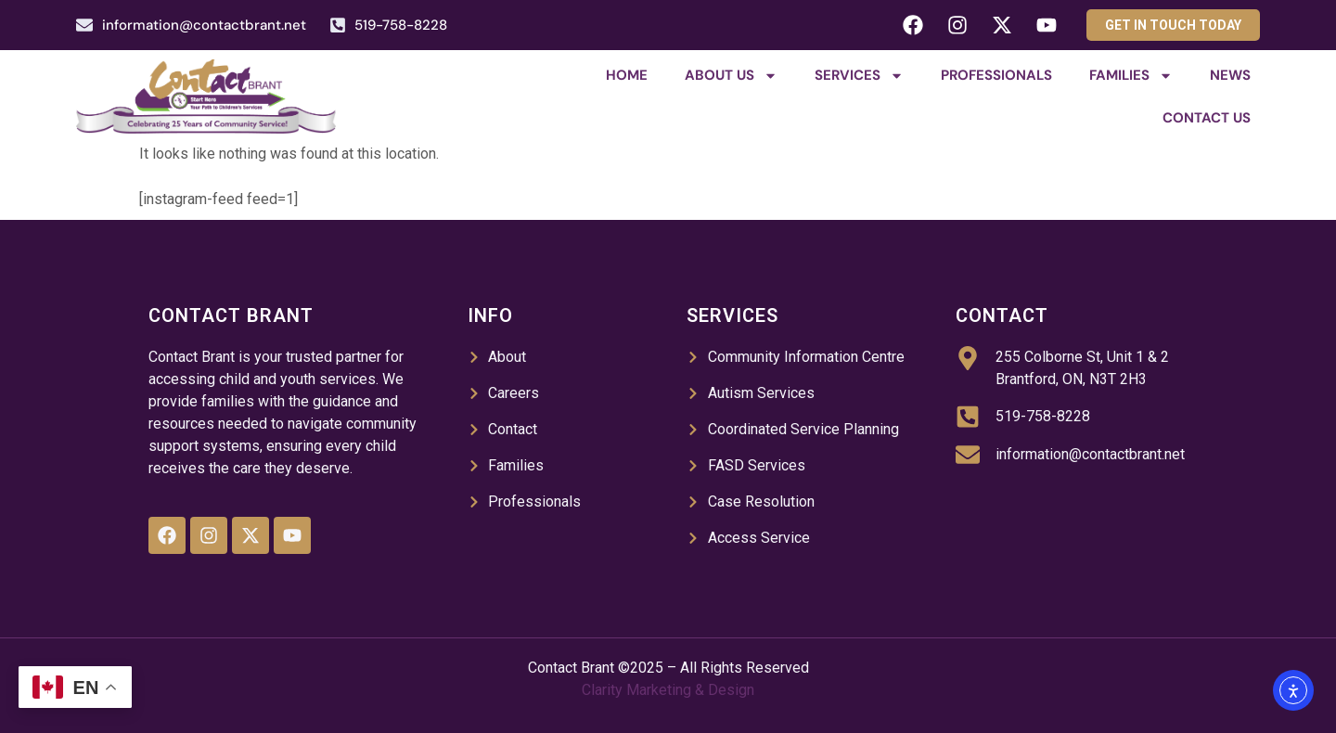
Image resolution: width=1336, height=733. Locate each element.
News (1230, 75)
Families (1131, 75)
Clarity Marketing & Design (668, 690)
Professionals (996, 75)
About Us (731, 75)
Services (859, 75)
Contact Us (1207, 118)
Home (627, 75)
